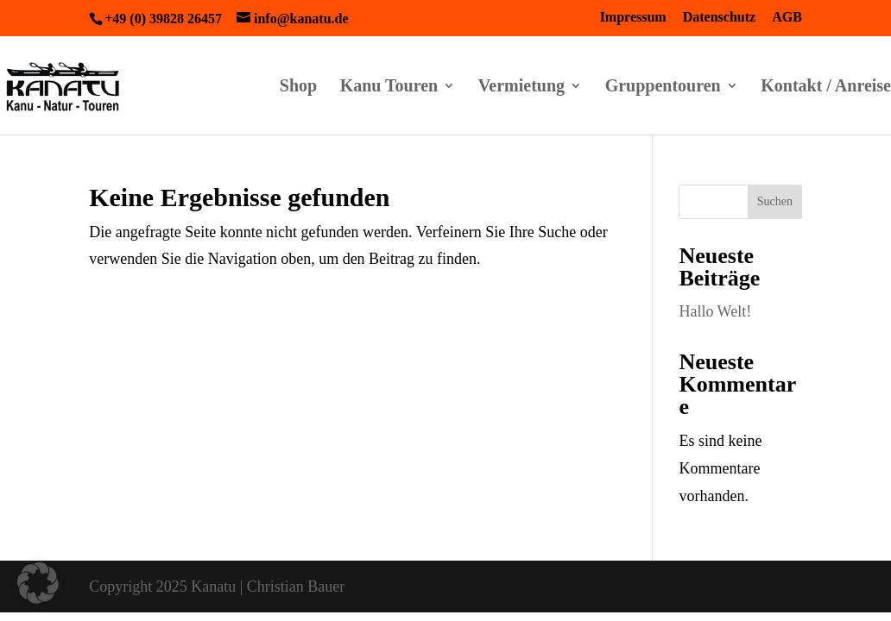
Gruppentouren (663, 87)
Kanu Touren (389, 87)
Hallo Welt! (715, 311)
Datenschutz (719, 17)
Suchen (775, 201)
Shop (298, 87)
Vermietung (521, 87)
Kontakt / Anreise (826, 87)
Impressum (633, 17)
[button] (38, 583)
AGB (787, 17)
